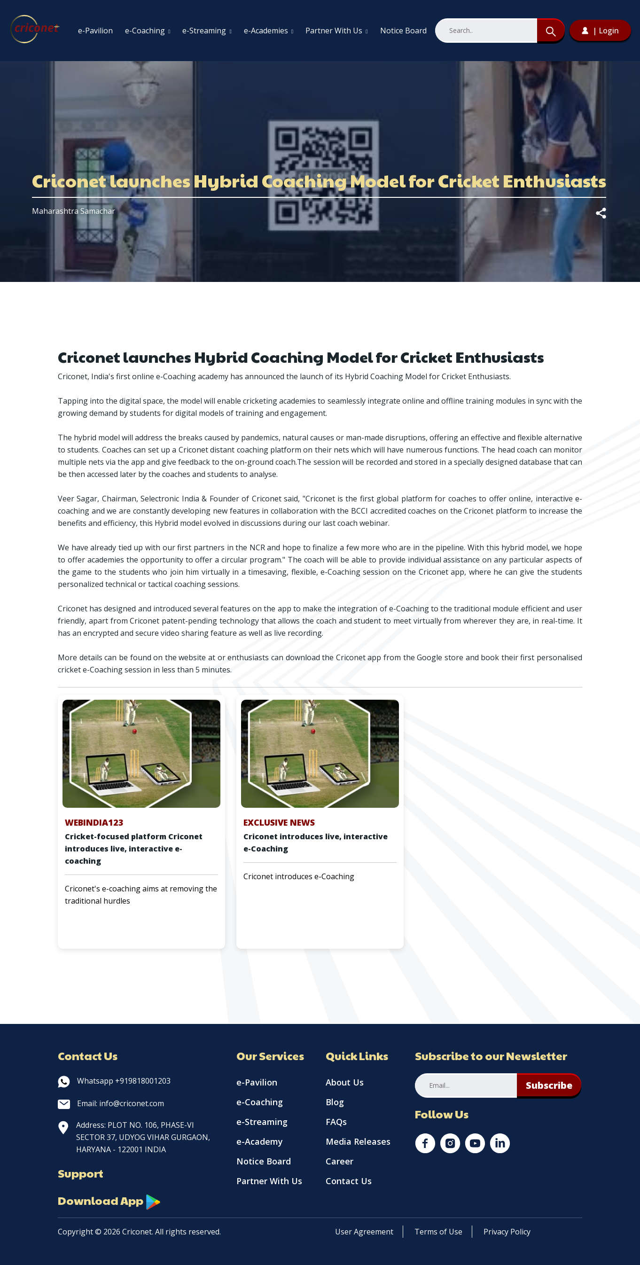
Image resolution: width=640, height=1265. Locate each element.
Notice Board (403, 30)
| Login (600, 30)
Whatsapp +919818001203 (114, 1081)
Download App (109, 1200)
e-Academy (259, 1141)
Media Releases (358, 1141)
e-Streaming (206, 30)
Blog (335, 1102)
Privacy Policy (507, 1231)
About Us (345, 1082)
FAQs (336, 1121)
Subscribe (549, 1085)
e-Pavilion (95, 30)
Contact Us (349, 1181)
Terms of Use (438, 1231)
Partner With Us (336, 30)
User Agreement (364, 1231)
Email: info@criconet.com (111, 1103)
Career (339, 1161)
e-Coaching (147, 30)
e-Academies (268, 30)
